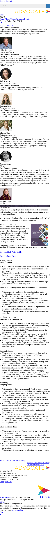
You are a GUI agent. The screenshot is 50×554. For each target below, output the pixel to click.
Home (2, 19)
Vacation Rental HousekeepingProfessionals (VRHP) (38, 464)
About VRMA (10, 19)
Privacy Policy (5, 497)
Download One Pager (8, 256)
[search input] (23, 6)
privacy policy (17, 510)
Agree (2, 512)
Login (2, 15)
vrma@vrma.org (6, 482)
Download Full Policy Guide (10, 252)
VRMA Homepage (18, 461)
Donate (27, 19)
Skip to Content (6, 1)
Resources (20, 19)
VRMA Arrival (5, 461)
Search (10, 25)
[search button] (48, 6)
